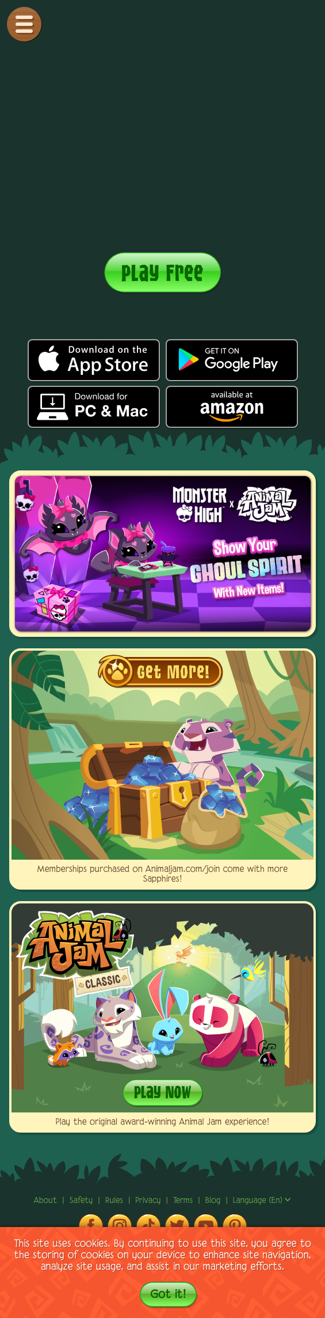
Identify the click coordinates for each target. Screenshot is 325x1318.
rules (115, 1201)
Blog (213, 1201)
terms (184, 1201)
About (47, 1201)
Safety (83, 1201)
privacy (149, 1201)
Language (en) (262, 1201)
